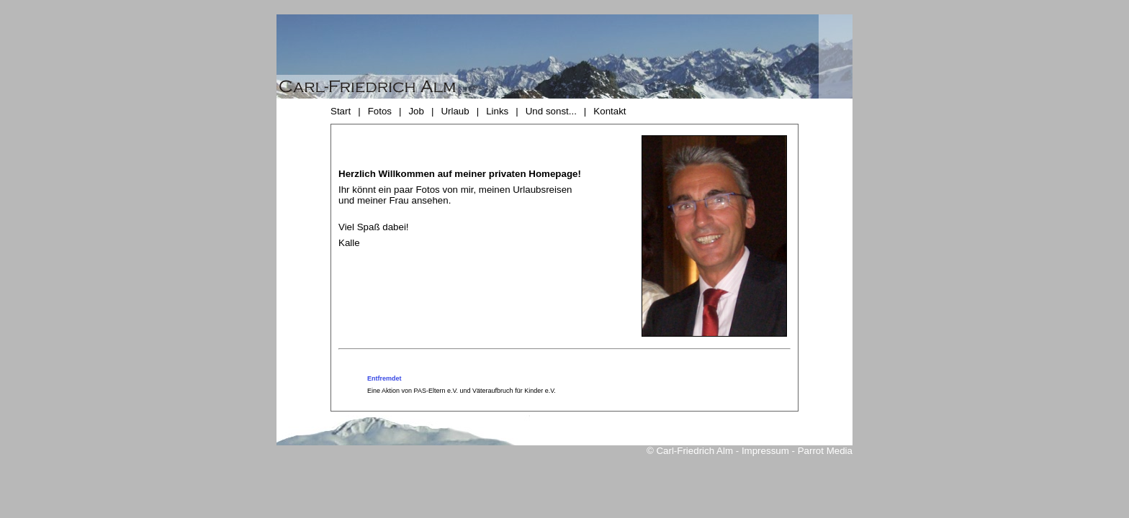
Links (497, 111)
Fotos (380, 111)
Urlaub (455, 111)
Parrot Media (825, 450)
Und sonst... (551, 111)
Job (416, 111)
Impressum (765, 450)
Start (340, 111)
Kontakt (609, 111)
